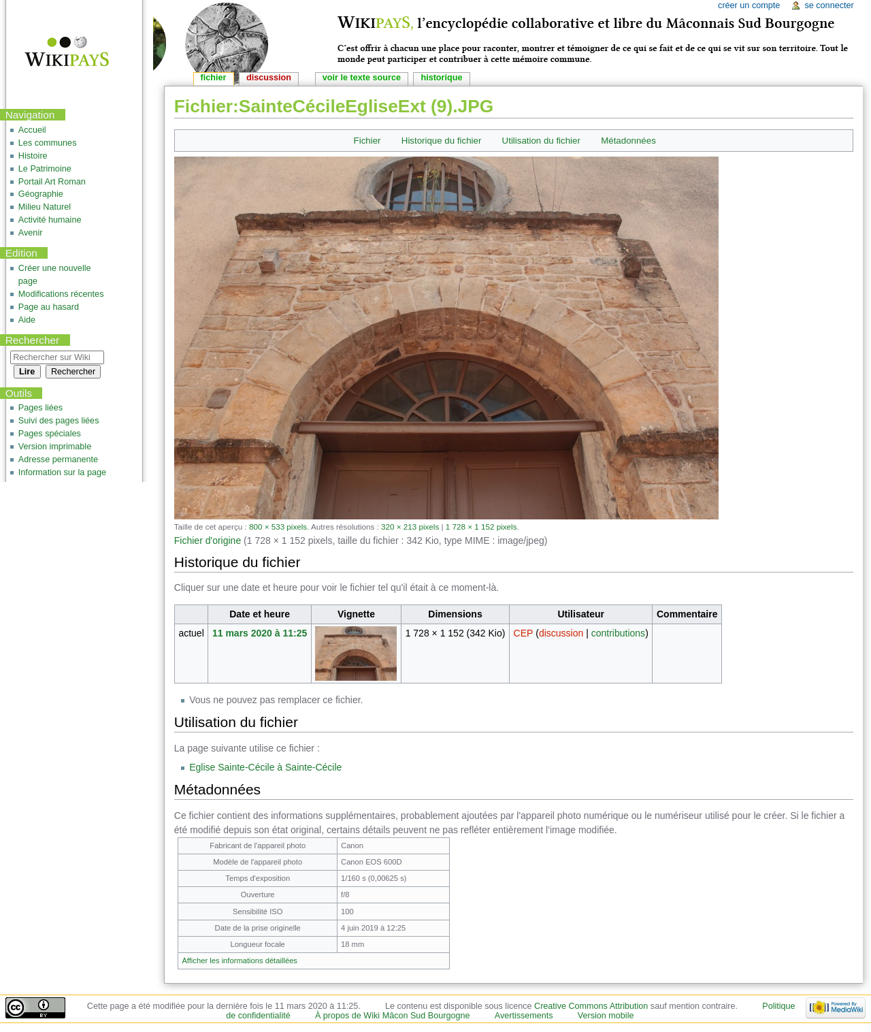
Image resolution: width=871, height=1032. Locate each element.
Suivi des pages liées (58, 420)
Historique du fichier (441, 140)
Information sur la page (62, 472)
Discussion (268, 77)
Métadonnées (628, 140)
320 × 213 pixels (410, 526)
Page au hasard (48, 307)
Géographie (40, 194)
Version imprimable (54, 446)
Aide (26, 320)
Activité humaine (50, 220)
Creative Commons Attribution (591, 1006)
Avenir (30, 233)
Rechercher (32, 340)
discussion (561, 633)
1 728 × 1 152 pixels (481, 526)
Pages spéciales (49, 433)
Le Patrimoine (44, 169)
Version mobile (606, 1015)
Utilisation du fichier (541, 140)
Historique (441, 77)
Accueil (32, 130)
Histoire (33, 156)
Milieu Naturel (44, 207)
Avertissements (524, 1015)
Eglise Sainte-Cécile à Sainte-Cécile (265, 767)
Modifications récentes (61, 294)
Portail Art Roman (52, 182)
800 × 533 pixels (278, 526)
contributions (618, 633)
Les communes (47, 143)
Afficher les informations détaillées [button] (239, 960)
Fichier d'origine (207, 540)
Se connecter (828, 5)
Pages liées (40, 408)
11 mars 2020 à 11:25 (259, 633)
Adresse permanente (58, 459)
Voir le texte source (362, 77)
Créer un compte (749, 5)
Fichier (367, 140)
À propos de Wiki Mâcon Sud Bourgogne (392, 1015)
